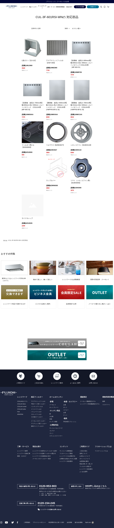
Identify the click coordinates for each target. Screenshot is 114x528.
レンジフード (22, 397)
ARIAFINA (20, 414)
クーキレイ (52, 404)
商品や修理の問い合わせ (27, 486)
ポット (65, 407)
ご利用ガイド (93, 7)
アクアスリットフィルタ (38, 401)
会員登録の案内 (84, 461)
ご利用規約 (27, 522)
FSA (18, 411)
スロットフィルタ (36, 414)
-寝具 (65, 418)
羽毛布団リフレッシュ (69, 421)
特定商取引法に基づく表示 (56, 522)
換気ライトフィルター (37, 426)
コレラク (52, 430)
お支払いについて (84, 456)
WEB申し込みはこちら (96, 486)
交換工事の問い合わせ (26, 503)
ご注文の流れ (83, 451)
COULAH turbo (21, 409)
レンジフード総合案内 (66, 461)
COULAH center (21, 406)
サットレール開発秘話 (66, 451)
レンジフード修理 (22, 451)
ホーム (5, 240)
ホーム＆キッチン (56, 397)
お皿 (64, 404)
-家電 (51, 402)
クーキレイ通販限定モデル (88, 401)
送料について (83, 453)
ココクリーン (106, 404)
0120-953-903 (47, 486)
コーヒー (65, 410)
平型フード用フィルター (38, 404)
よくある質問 (83, 471)
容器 (50, 419)
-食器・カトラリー (70, 402)
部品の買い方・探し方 (85, 464)
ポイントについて (84, 458)
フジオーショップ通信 (66, 453)
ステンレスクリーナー (55, 436)
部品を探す (36, 446)
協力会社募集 (78, 522)
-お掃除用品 (53, 425)
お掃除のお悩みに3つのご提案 (68, 458)
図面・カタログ (21, 456)
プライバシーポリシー (39, 522)
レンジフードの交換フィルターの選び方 (44, 453)
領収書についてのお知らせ (57, 1)
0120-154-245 (46, 503)
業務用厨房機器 (60, 7)
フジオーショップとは (101, 451)
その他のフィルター (37, 417)
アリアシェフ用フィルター (39, 423)
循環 (103, 401)
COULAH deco (21, 404)
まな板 (51, 416)
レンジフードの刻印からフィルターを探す (44, 451)
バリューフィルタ (36, 411)
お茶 (64, 412)
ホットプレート (54, 407)
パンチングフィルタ (37, 406)
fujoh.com (89, 522)
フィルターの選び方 (85, 466)
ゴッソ (51, 433)
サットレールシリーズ (55, 428)
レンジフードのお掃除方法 (67, 456)
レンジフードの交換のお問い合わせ (49, 509)
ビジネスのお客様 (80, 7)
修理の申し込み (76, 486)
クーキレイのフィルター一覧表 (41, 458)
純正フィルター (37, 397)
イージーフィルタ (36, 409)
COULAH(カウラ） (22, 401)
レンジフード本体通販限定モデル (89, 404)
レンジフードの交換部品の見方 (41, 456)
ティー (65, 415)
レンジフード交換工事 (23, 453)
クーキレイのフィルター (38, 421)
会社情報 (69, 522)
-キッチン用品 (54, 411)
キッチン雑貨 (53, 421)
